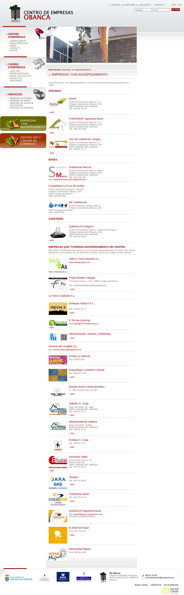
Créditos (156, 585)
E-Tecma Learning (79, 320)
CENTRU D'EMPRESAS (16, 35)
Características (19, 43)
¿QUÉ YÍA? (15, 71)
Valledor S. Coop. (79, 403)
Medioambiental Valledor (83, 421)
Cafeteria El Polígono (81, 226)
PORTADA (115, 5)
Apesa (72, 98)
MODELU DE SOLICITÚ (20, 76)
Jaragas (73, 477)
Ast (180, 5)
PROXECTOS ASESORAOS (16, 79)
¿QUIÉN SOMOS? (18, 41)
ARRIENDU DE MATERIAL (22, 108)
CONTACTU (15, 48)
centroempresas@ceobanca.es (159, 577)
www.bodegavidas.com (79, 262)
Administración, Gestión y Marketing (90, 333)
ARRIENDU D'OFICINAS (21, 98)
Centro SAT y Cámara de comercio (30, 140)
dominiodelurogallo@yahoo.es (67, 349)
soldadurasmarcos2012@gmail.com (69, 179)
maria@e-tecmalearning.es (85, 323)
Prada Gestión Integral (82, 277)
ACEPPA (14, 50)
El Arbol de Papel (79, 527)
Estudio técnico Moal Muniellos (87, 386)
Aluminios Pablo (78, 456)
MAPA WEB (130, 5)
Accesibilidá (171, 585)
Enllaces (145, 5)
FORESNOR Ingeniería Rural (86, 118)
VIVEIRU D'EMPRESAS (16, 66)
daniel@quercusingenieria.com (88, 514)
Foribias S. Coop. (79, 439)
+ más (51, 112)
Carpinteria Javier (79, 493)
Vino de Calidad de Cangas (85, 139)
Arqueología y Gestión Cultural (86, 369)
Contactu (159, 5)
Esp (173, 5)
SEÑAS (13, 46)
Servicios (15, 94)
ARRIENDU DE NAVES (20, 101)
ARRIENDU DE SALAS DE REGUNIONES (22, 104)
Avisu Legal (141, 585)
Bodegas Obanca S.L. (81, 303)
